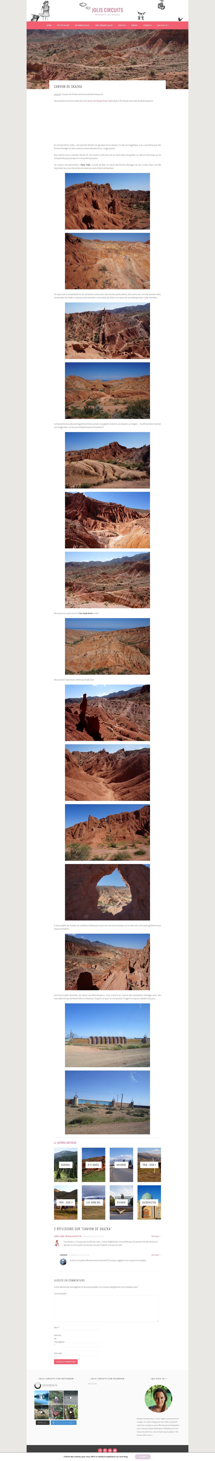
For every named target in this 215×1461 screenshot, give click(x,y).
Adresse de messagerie (58, 1340)
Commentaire (58, 1293)
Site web (58, 1353)
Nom (57, 1327)
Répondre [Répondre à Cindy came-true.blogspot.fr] (155, 1236)
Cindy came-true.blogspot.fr (67, 1236)
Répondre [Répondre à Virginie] (155, 1255)
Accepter (143, 1456)
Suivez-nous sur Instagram (64, 1422)
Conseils (147, 25)
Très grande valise (104, 25)
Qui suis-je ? (163, 25)
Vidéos (134, 25)
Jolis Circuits (107, 9)
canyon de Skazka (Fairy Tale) (99, 100)
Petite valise (63, 25)
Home (48, 25)
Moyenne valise (82, 25)
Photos (122, 25)
